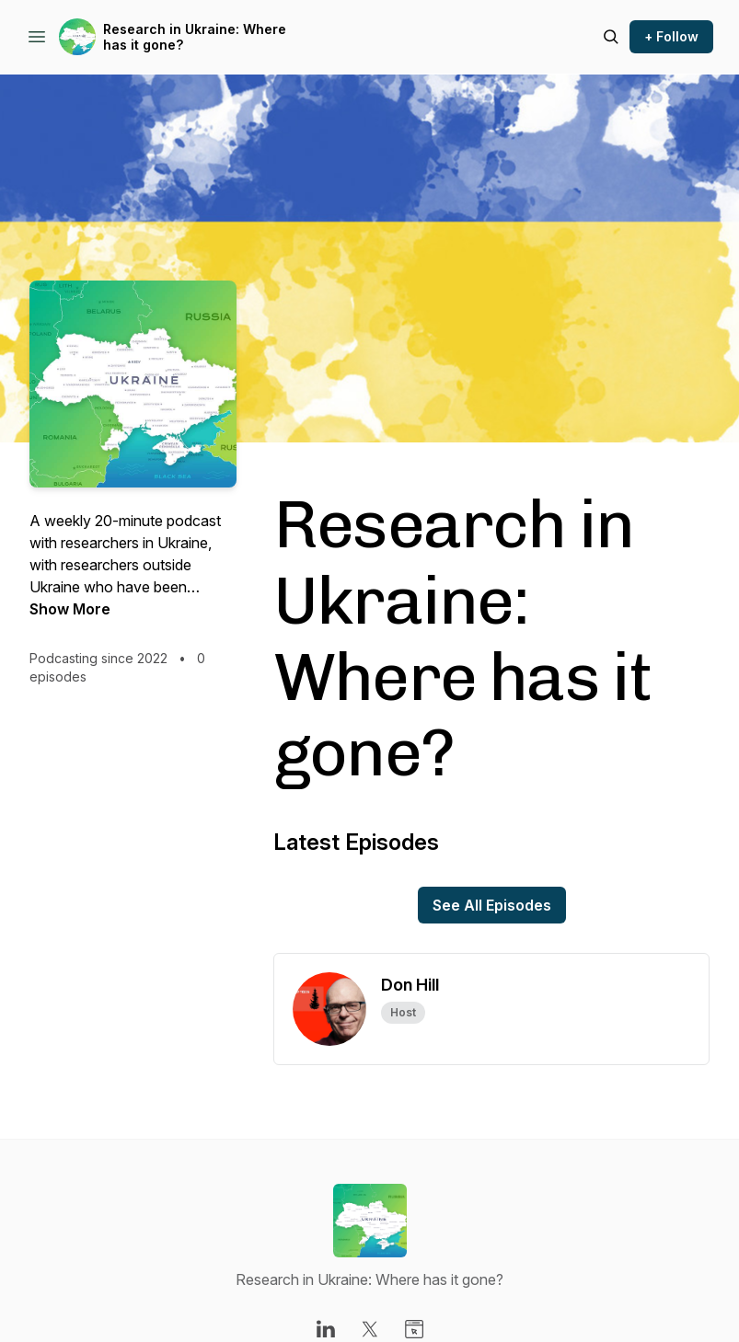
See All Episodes (492, 905)
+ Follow (671, 36)
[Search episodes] (611, 37)
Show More (69, 609)
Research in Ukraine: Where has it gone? (194, 37)
